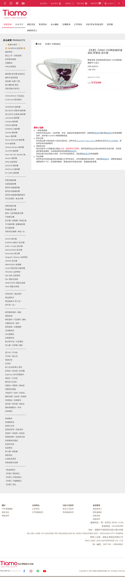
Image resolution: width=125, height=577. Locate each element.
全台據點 (55, 24)
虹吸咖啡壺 (9, 338)
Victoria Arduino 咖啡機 (14, 147)
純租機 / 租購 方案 (12, 81)
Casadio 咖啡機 (11, 121)
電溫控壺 (8, 360)
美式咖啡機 (9, 228)
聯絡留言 (109, 133)
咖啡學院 (8, 52)
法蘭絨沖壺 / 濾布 (12, 323)
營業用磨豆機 (10, 206)
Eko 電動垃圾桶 (11, 279)
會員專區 (43, 3)
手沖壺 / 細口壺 (11, 356)
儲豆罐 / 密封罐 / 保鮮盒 (15, 404)
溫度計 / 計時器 (11, 378)
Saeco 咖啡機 (10, 136)
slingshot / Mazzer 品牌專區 (16, 257)
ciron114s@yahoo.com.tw (85, 141)
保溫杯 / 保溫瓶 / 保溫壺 (15, 433)
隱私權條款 (97, 512)
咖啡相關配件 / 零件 (13, 407)
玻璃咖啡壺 (9, 422)
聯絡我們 (96, 3)
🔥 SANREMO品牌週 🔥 (15, 48)
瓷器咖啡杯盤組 (11, 440)
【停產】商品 (10, 484)
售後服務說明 (68, 512)
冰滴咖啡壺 (9, 330)
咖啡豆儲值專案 (11, 77)
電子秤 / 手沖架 (11, 352)
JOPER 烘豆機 (11, 261)
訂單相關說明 (37, 512)
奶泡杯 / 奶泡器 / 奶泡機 (15, 371)
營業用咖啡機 (10, 180)
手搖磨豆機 (9, 217)
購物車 (69, 3)
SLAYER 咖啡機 (11, 151)
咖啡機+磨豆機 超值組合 (15, 74)
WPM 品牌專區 (11, 162)
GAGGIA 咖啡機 (11, 165)
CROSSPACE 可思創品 (14, 96)
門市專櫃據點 (7, 509)
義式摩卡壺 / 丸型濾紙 (14, 341)
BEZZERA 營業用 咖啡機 (15, 110)
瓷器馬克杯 (9, 444)
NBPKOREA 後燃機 (13, 264)
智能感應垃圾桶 (11, 462)
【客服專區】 (10, 470)
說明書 (110, 24)
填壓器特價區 (10, 389)
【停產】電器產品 (12, 473)
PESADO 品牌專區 (13, 272)
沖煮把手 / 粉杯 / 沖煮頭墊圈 (16, 393)
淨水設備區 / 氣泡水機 (14, 198)
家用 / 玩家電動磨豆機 (14, 213)
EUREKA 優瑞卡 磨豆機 (14, 242)
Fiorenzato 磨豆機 (12, 253)
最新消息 (31, 24)
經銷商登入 (32, 30)
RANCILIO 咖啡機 (12, 169)
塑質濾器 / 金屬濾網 (13, 327)
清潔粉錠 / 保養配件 (13, 400)
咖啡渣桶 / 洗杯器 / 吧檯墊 (15, 396)
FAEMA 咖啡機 (11, 125)
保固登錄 (8, 24)
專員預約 (43, 24)
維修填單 (19, 24)
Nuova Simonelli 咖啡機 (14, 140)
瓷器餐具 (8, 448)
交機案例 (66, 24)
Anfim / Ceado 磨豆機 (14, 246)
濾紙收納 (8, 316)
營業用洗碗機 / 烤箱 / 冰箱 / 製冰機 (17, 231)
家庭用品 (8, 455)
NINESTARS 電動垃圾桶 (15, 283)
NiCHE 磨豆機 (11, 239)
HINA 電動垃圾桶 (12, 286)
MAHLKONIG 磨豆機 (13, 250)
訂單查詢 (78, 24)
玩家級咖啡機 (10, 184)
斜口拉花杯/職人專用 (13, 367)
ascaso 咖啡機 (11, 158)
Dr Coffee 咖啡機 (12, 173)
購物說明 (96, 133)
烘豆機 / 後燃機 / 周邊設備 (15, 220)
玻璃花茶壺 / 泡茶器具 (14, 429)
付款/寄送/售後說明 (94, 24)
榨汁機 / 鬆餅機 (11, 451)
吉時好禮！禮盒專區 (13, 294)
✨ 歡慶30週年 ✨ (12, 45)
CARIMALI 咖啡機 (12, 129)
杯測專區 (8, 411)
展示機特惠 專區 (11, 85)
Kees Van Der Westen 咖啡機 (17, 154)
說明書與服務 (10, 59)
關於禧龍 (82, 3)
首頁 (39, 44)
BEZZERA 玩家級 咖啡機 (15, 114)
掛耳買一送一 (10, 305)
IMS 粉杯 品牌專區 (12, 275)
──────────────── (15, 103)
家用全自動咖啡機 (12, 191)
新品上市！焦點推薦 (13, 55)
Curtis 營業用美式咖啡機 (15, 268)
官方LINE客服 (112, 141)
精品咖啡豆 (9, 297)
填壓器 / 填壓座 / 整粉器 (15, 385)
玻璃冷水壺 (9, 426)
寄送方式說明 (68, 509)
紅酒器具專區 (10, 459)
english (108, 3)
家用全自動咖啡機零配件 (15, 195)
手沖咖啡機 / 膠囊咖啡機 (15, 224)
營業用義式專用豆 (12, 88)
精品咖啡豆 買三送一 (13, 301)
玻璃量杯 (8, 418)
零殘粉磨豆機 (10, 209)
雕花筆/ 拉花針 (11, 382)
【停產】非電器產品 (13, 477)
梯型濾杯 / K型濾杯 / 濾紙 (15, 319)
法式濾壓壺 (9, 334)
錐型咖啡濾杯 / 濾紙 (13, 312)
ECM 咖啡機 (10, 143)
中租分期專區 (10, 66)
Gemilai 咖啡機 (11, 132)
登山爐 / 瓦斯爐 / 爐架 (14, 345)
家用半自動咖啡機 (12, 187)
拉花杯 (8, 363)
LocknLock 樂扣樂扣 (13, 99)
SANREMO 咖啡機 (12, 107)
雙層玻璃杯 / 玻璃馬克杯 (15, 437)
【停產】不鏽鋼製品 (13, 481)
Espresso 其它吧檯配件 (14, 374)
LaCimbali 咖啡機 (12, 118)
